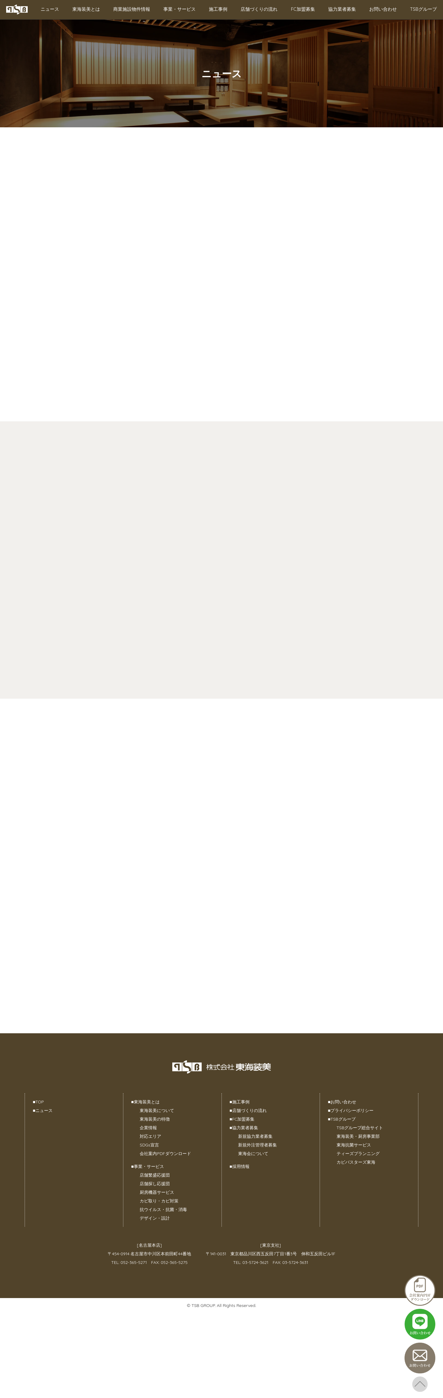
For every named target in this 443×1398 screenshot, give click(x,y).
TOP (38, 1102)
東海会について (253, 1153)
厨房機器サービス (157, 1192)
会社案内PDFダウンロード (165, 1153)
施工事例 (218, 9)
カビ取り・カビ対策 (159, 1201)
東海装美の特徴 (155, 1119)
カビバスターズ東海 (356, 1162)
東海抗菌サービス (354, 1145)
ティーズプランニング (358, 1153)
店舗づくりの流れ (259, 9)
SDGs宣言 (149, 1145)
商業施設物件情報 (131, 9)
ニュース (50, 9)
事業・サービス (179, 9)
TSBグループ (423, 9)
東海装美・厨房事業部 (358, 1136)
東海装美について (157, 1110)
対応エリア (150, 1136)
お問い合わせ (383, 9)
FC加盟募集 (303, 9)
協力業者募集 (342, 9)
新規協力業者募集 (255, 1136)
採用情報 (239, 1166)
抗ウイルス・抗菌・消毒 (163, 1209)
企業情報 (148, 1127)
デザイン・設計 (155, 1218)
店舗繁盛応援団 (155, 1175)
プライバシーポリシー (350, 1110)
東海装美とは (86, 9)
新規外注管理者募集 (257, 1145)
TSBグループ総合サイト (360, 1127)
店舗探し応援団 (155, 1183)
